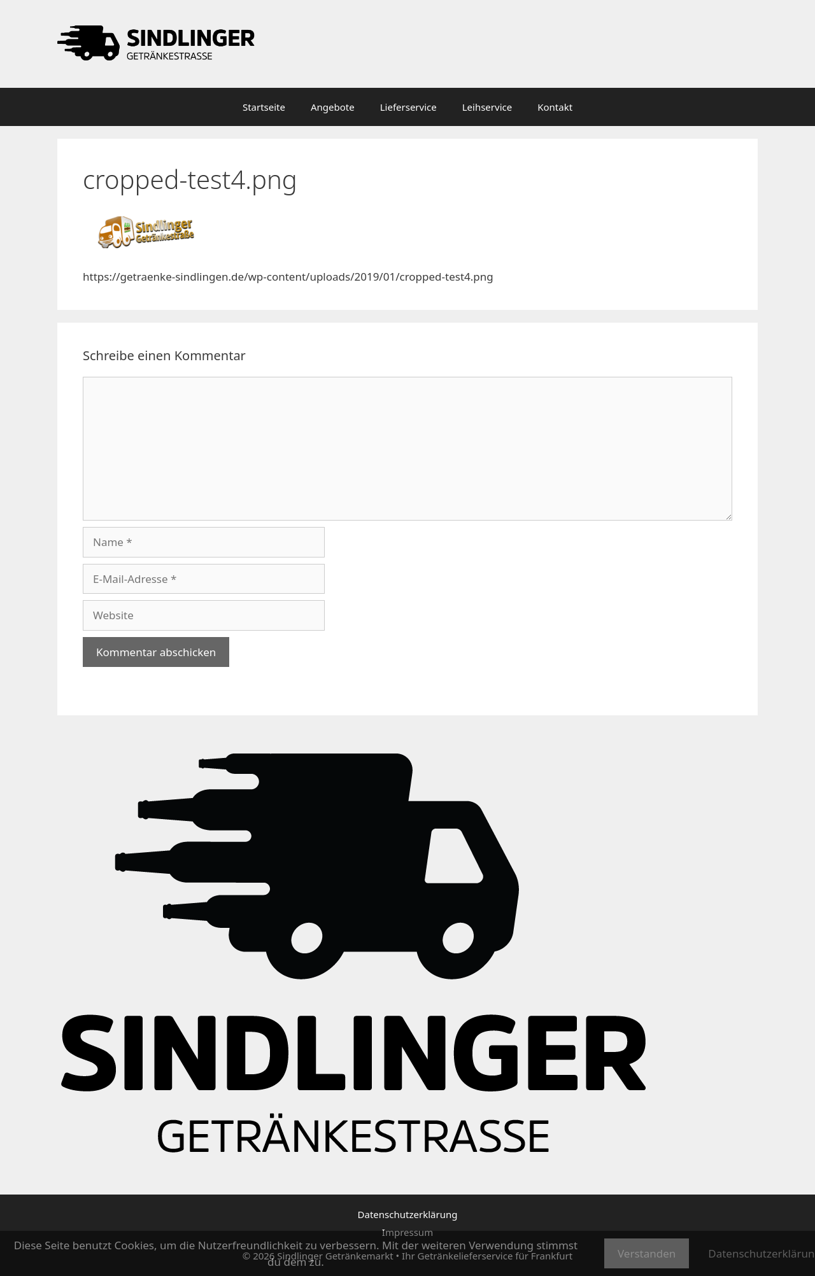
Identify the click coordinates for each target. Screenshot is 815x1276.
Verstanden (647, 1253)
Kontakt (554, 107)
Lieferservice (408, 107)
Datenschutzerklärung (408, 1214)
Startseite (264, 107)
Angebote (333, 107)
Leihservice (487, 107)
